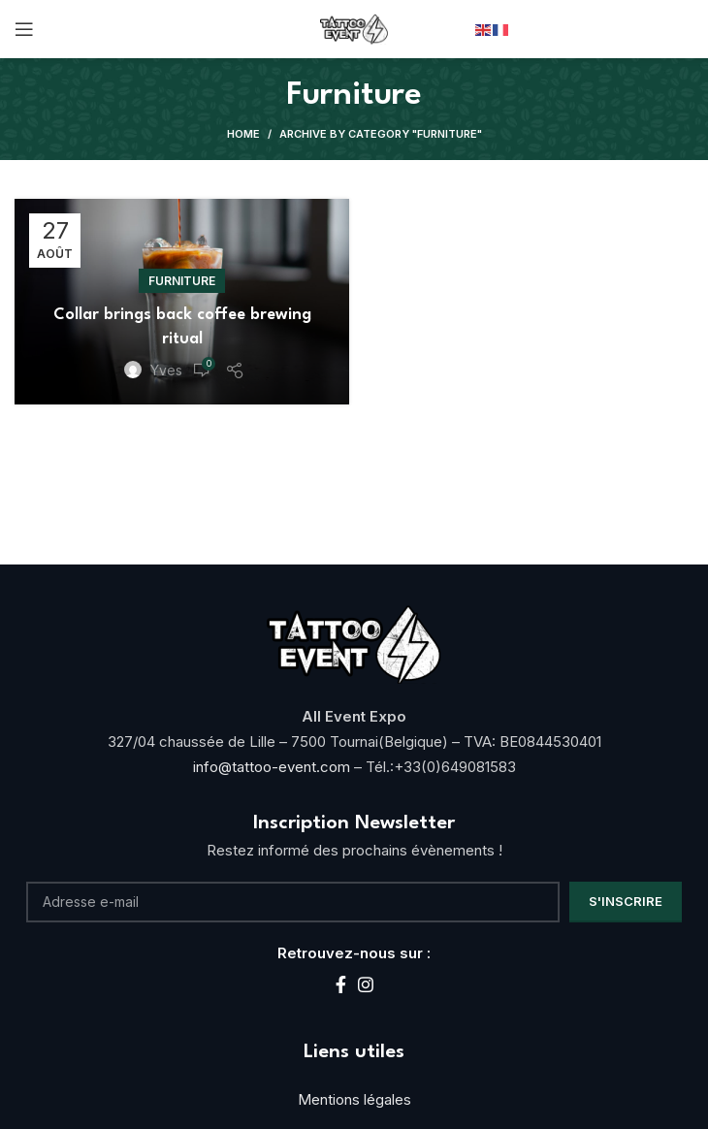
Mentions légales (354, 1099)
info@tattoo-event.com (273, 767)
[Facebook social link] (341, 984)
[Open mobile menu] (24, 29)
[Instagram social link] (365, 984)
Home (243, 134)
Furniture (181, 281)
